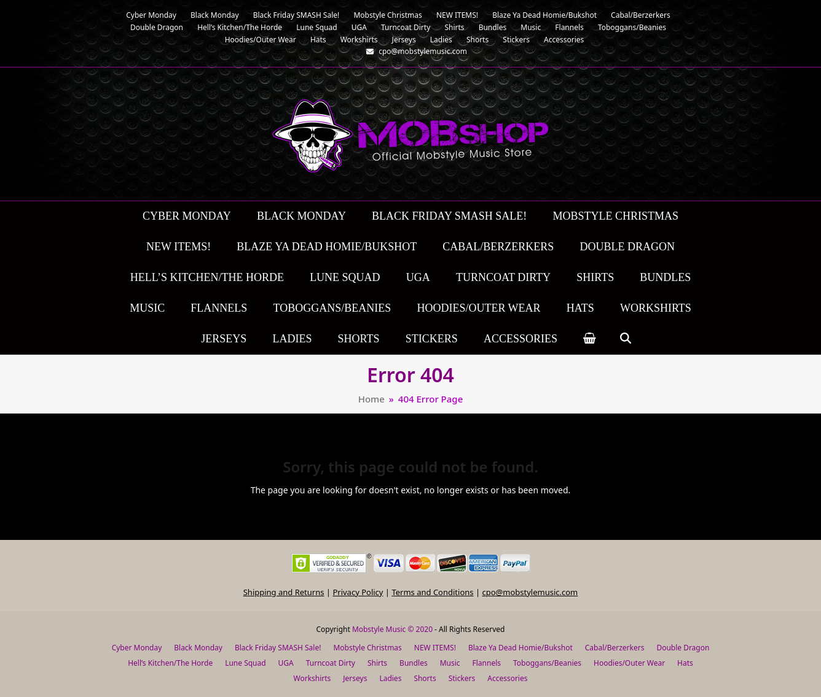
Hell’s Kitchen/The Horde (170, 663)
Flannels (487, 663)
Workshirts (312, 678)
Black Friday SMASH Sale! (278, 647)
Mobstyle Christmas (367, 647)
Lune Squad (245, 663)
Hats (685, 663)
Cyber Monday (137, 647)
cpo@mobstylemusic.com (530, 592)
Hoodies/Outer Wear (629, 663)
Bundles (413, 663)
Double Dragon (682, 647)
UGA (286, 663)
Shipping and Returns (283, 592)
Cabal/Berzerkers (615, 647)
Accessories (507, 678)
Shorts (425, 678)
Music (450, 663)
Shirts (377, 663)
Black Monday (198, 647)
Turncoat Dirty (330, 663)
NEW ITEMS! (435, 647)
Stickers (462, 678)
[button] (590, 339)
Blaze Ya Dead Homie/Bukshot (520, 647)
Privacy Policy (357, 592)
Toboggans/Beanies (547, 663)
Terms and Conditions (432, 592)
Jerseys (355, 678)
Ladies (390, 678)
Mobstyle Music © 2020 (392, 629)
